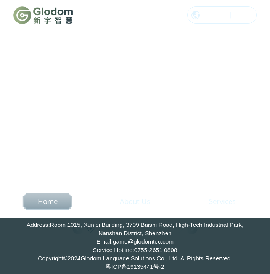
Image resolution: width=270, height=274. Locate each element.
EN (239, 16)
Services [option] (222, 201)
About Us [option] (135, 201)
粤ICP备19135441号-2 (135, 266)
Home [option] (48, 201)
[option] (135, 137)
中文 (221, 16)
